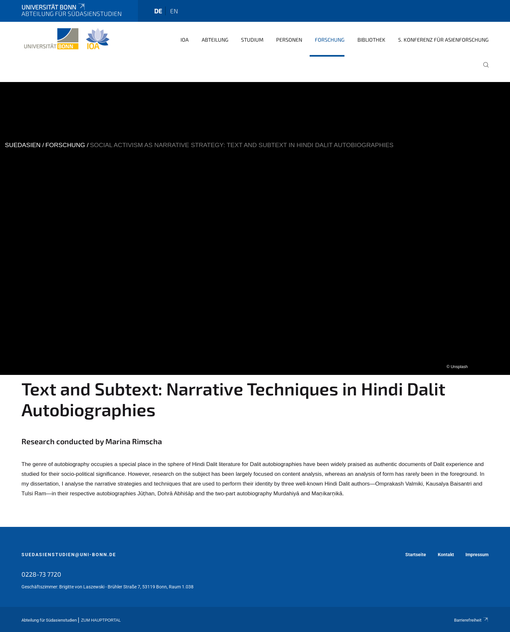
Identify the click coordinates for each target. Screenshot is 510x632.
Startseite (415, 554)
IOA (185, 39)
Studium (252, 39)
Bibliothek (371, 39)
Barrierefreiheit (471, 620)
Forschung (329, 39)
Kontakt (446, 554)
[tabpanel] (255, 228)
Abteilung (215, 39)
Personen (289, 39)
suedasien (23, 145)
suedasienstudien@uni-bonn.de (68, 554)
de (158, 11)
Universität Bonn (53, 7)
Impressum (477, 554)
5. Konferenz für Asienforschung (443, 39)
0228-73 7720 (41, 574)
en (174, 11)
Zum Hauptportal (101, 620)
